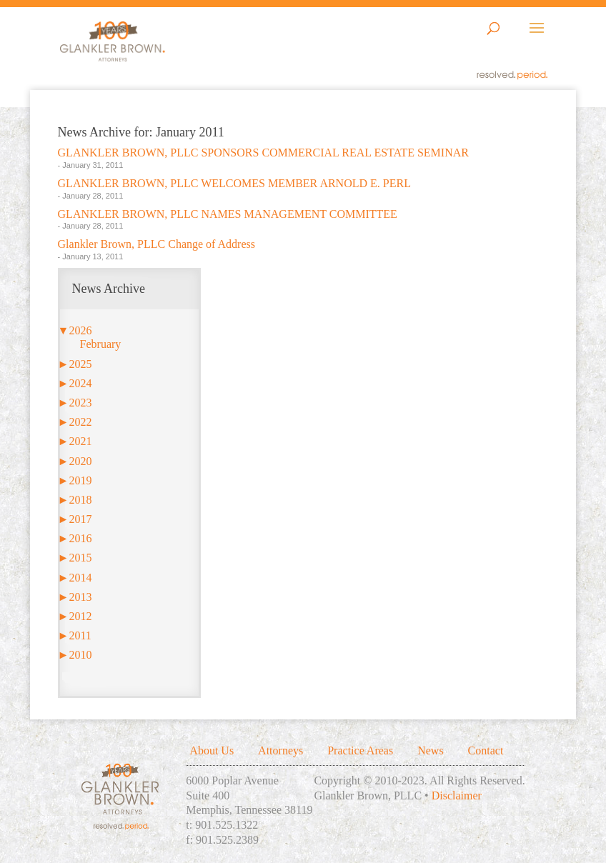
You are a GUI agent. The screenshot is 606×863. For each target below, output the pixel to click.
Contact (486, 750)
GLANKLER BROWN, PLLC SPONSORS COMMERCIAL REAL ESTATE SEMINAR (263, 152)
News (430, 750)
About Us (211, 750)
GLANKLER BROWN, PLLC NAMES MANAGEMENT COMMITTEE (227, 214)
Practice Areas (360, 750)
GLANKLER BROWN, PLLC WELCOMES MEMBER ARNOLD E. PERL (234, 183)
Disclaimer (457, 795)
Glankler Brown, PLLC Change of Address (156, 244)
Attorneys (280, 750)
